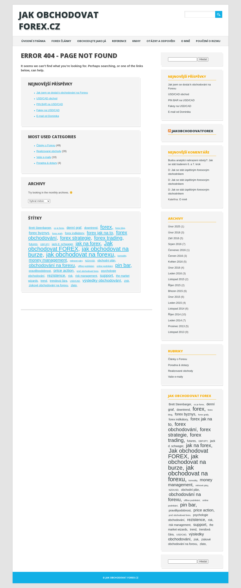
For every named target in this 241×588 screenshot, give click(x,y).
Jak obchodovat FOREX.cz (59, 20)
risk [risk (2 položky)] (70, 275)
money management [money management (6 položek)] (48, 260)
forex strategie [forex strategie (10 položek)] (75, 238)
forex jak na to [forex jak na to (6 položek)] (100, 232)
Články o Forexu (45, 145)
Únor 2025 (174, 226)
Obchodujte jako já (91, 41)
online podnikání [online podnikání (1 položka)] (105, 266)
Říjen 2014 (174, 314)
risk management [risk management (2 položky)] (86, 275)
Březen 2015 (175, 291)
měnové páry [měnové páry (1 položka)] (76, 260)
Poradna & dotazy (46, 163)
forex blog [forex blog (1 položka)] (120, 228)
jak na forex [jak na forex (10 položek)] (88, 243)
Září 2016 (173, 238)
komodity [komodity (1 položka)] (122, 255)
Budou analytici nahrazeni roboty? (187, 160)
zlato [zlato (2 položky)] (74, 285)
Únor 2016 (174, 267)
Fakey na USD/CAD (48, 110)
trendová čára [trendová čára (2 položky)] (58, 280)
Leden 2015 (175, 302)
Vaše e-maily (43, 157)
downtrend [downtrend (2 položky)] (90, 227)
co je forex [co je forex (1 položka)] (59, 228)
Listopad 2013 (176, 332)
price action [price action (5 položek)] (64, 270)
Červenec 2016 (177, 250)
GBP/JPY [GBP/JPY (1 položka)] (44, 244)
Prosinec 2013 (176, 326)
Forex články (61, 41)
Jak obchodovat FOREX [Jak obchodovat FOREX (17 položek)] (70, 246)
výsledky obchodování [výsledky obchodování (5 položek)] (101, 280)
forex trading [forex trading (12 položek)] (108, 238)
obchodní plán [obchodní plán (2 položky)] (106, 260)
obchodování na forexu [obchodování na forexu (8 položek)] (52, 265)
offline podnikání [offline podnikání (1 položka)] (86, 266)
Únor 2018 (174, 232)
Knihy (136, 41)
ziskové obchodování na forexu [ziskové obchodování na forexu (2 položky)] (48, 285)
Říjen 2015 (174, 285)
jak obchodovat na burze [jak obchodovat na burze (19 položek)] (187, 462)
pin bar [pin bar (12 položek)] (123, 265)
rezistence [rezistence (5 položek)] (56, 275)
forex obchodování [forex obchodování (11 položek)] (182, 426)
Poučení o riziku (208, 41)
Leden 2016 (175, 273)
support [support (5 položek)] (106, 275)
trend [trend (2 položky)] (44, 280)
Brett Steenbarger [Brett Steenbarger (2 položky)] (40, 227)
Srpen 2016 (174, 244)
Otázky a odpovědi (161, 41)
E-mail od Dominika (47, 116)
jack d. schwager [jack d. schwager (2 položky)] (62, 244)
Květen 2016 (175, 261)
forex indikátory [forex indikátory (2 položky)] (74, 233)
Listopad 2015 (176, 279)
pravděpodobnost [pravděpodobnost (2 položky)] (40, 270)
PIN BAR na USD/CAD (49, 104)
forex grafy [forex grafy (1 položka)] (57, 233)
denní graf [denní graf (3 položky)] (74, 227)
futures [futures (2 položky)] (33, 244)
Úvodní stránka (33, 41)
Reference (119, 41)
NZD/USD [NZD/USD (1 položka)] (90, 260)
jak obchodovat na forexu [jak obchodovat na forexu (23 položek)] (80, 254)
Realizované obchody (48, 151)
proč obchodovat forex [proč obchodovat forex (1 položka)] (87, 271)
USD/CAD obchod (46, 98)
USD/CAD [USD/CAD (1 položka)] (75, 281)
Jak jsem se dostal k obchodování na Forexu (62, 92)
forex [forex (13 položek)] (106, 227)
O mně (185, 41)
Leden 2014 (175, 320)
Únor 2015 (174, 296)
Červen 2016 (175, 255)
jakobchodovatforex (192, 130)
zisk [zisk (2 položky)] (126, 280)
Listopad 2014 (176, 308)
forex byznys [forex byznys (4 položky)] (39, 233)
